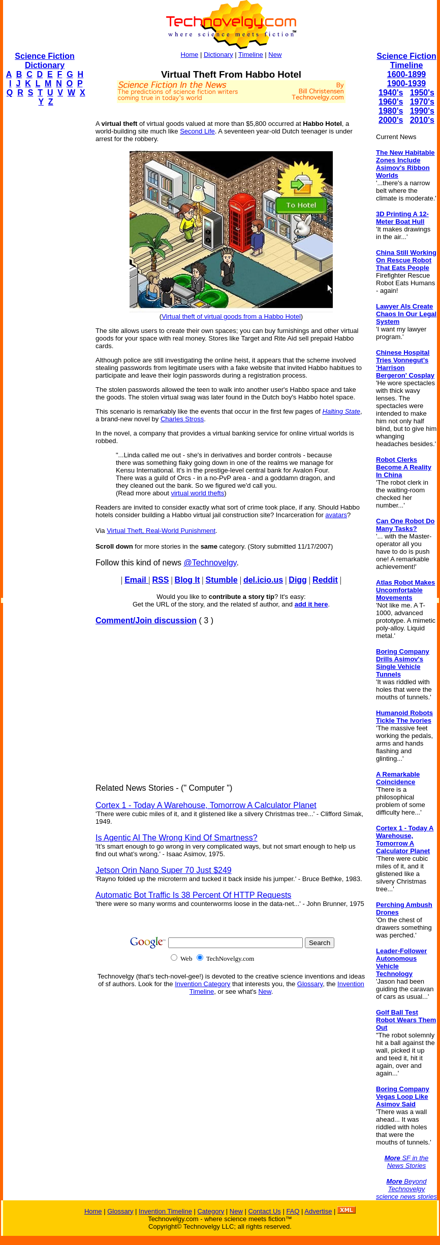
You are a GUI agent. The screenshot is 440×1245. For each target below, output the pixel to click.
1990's (422, 111)
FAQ (292, 1211)
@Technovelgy (209, 562)
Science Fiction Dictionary (44, 61)
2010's (422, 120)
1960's (391, 101)
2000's (391, 120)
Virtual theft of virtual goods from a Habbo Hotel (231, 316)
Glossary (310, 984)
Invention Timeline (165, 1211)
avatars (336, 515)
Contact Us (264, 1211)
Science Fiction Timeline (406, 61)
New (274, 54)
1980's (391, 111)
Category (210, 1211)
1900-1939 (406, 83)
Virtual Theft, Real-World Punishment (161, 530)
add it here (311, 604)
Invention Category (202, 984)
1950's (422, 92)
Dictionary (218, 54)
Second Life (197, 131)
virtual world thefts (197, 493)
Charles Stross (182, 419)
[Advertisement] (43, 267)
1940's (391, 92)
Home (190, 54)
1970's (422, 101)
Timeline (250, 54)
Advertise (318, 1211)
